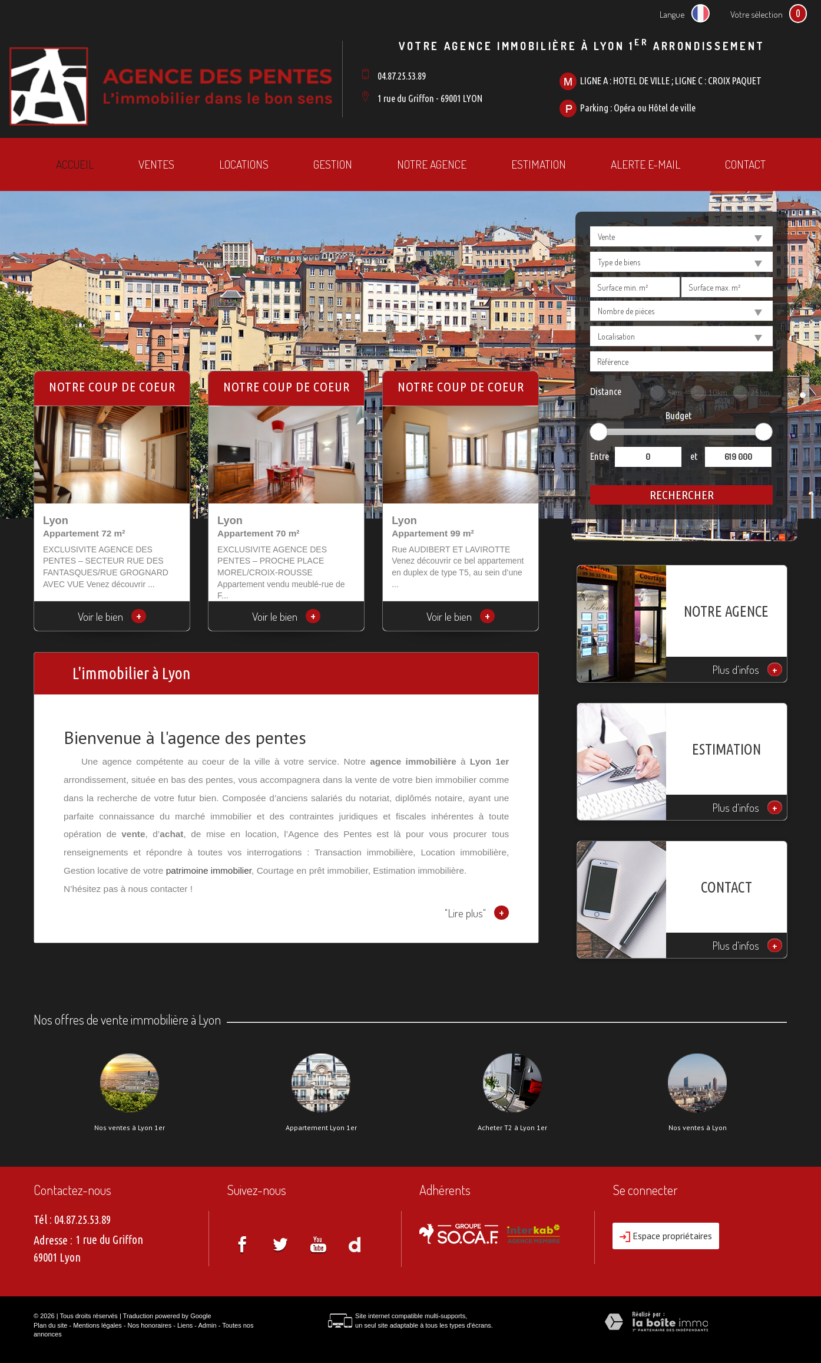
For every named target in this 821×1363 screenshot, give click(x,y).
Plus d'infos (747, 669)
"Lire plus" (477, 913)
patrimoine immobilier (208, 870)
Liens (185, 1325)
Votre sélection (756, 14)
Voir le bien (112, 616)
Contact (745, 164)
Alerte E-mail (645, 164)
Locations (244, 164)
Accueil (75, 164)
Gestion (332, 164)
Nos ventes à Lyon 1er (129, 1127)
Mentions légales (97, 1325)
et (693, 456)
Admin (207, 1325)
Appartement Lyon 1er (321, 1127)
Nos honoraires (150, 1325)
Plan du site (50, 1325)
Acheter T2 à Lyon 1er (512, 1127)
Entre (599, 456)
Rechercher (682, 495)
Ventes (156, 164)
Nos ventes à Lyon (697, 1127)
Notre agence (431, 164)
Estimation (538, 164)
